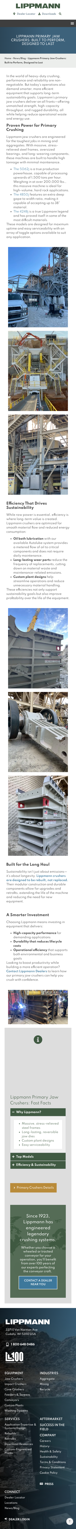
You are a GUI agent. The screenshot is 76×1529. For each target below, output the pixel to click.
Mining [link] (44, 1384)
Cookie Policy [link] (49, 1472)
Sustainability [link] (49, 1457)
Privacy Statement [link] (52, 1467)
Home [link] (8, 58)
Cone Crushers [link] (14, 1389)
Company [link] (48, 1435)
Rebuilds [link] (10, 1433)
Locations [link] (11, 1503)
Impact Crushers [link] (15, 1384)
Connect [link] (12, 1492)
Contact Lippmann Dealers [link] (26, 971)
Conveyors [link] (12, 1400)
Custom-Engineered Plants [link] (18, 1451)
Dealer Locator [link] (15, 1497)
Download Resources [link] (19, 1444)
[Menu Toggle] (72, 23)
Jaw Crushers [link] (14, 1379)
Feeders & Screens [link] (17, 1394)
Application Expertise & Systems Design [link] (20, 1426)
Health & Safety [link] (50, 1451)
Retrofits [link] (10, 1439)
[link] (38, 6)
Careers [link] (45, 1441)
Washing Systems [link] (16, 1410)
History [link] (44, 1446)
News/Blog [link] (19, 58)
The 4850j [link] (21, 194)
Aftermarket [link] (51, 1419)
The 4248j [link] (20, 211)
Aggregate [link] (47, 1379)
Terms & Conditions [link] (53, 1462)
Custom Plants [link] (14, 1405)
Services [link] (12, 1419)
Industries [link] (49, 1373)
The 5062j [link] (21, 169)
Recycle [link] (45, 1389)
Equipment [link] (14, 1373)
